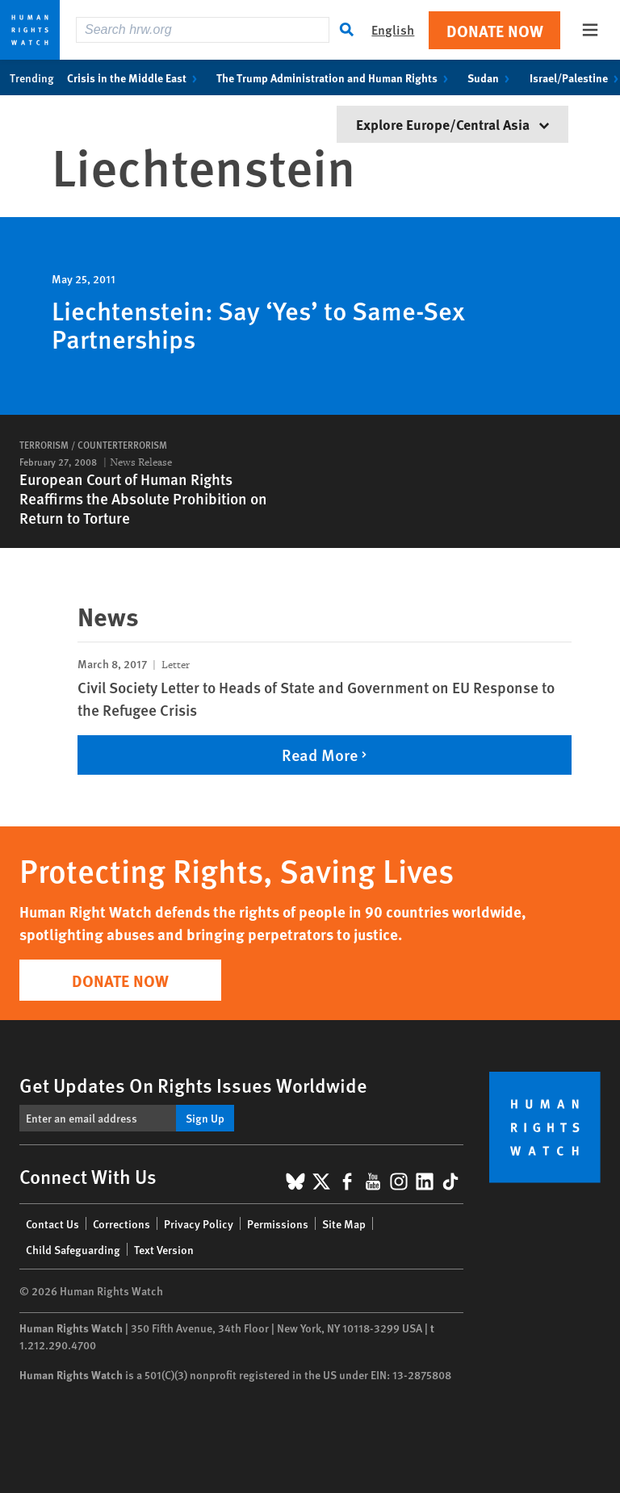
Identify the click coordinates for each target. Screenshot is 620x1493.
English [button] (392, 29)
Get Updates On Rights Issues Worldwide (193, 1084)
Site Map (344, 1223)
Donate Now (494, 30)
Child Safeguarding (73, 1249)
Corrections (121, 1223)
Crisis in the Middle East (135, 77)
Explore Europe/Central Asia (452, 124)
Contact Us (52, 1223)
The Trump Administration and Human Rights (335, 77)
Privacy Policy (198, 1223)
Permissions (277, 1223)
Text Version (164, 1249)
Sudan (491, 77)
